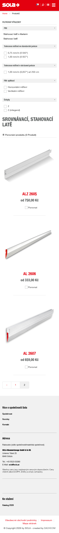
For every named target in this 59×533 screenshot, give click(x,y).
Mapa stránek (29, 523)
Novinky (5, 419)
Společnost (7, 414)
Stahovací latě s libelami (15, 34)
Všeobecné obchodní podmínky (21, 520)
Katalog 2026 (8, 505)
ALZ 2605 (29, 194)
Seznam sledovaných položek (48, 4)
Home (4, 13)
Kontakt (5, 425)
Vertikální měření (16, 91)
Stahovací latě (10, 39)
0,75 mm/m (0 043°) (18, 53)
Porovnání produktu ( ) (20, 135)
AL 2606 (29, 274)
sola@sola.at (14, 465)
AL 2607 (29, 354)
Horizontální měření (17, 87)
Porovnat (32, 208)
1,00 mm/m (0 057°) (18, 57)
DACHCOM (49, 528)
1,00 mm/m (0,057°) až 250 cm (23, 72)
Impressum (46, 520)
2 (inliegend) (14, 110)
